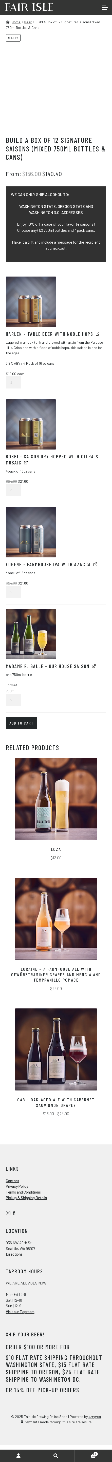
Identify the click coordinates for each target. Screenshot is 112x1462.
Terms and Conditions (23, 1192)
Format (12, 685)
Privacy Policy (17, 1186)
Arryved (94, 1416)
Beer (28, 22)
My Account (18, 1456)
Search (55, 1456)
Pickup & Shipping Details (26, 1197)
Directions (14, 1254)
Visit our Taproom (20, 1311)
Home (16, 22)
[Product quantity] (13, 382)
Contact (12, 1180)
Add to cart (21, 722)
